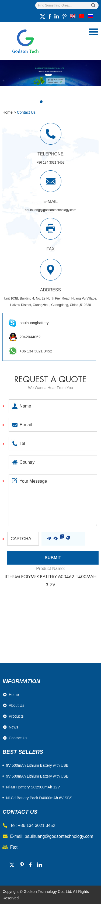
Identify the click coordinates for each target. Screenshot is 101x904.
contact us (19, 812)
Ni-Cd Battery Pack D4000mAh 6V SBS (39, 798)
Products (16, 716)
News (13, 727)
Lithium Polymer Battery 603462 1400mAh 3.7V (50, 581)
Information (21, 681)
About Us (16, 705)
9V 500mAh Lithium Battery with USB (37, 776)
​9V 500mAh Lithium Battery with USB (37, 765)
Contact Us (26, 112)
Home (7, 112)
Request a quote (50, 379)
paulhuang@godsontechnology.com (50, 210)
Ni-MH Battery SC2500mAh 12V (33, 787)
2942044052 (29, 337)
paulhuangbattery (33, 323)
